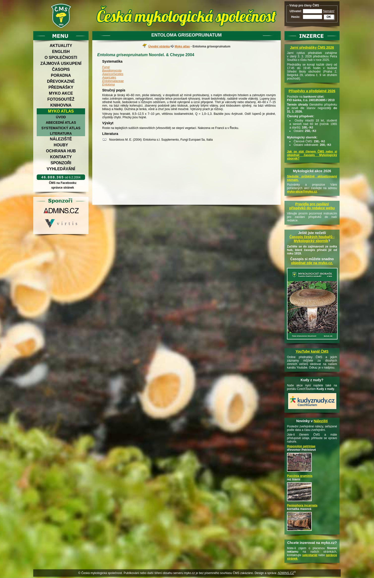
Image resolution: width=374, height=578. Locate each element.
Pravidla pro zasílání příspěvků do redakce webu (312, 206)
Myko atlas (61, 111)
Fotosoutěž (60, 99)
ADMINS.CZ (286, 573)
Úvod (61, 117)
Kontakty (61, 157)
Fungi (106, 67)
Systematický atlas (61, 128)
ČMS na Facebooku (62, 183)
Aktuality (61, 45)
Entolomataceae (113, 81)
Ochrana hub (61, 151)
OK (329, 17)
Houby (61, 145)
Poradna (61, 75)
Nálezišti (321, 421)
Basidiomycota (112, 70)
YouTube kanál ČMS (312, 351)
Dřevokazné (61, 81)
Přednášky (60, 87)
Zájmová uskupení (60, 63)
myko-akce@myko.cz (302, 191)
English (61, 51)
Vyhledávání (61, 169)
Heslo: (295, 17)
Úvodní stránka (159, 46)
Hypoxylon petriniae (301, 446)
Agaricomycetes (112, 74)
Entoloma (108, 84)
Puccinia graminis (299, 476)
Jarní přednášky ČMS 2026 (312, 47)
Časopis (61, 69)
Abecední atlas (61, 122)
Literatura (61, 133)
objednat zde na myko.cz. (312, 263)
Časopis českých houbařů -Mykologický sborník (312, 239)
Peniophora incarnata (302, 505)
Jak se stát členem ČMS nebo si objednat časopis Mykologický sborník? (312, 155)
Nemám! (328, 11)
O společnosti (61, 57)
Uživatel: (296, 11)
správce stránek (62, 187)
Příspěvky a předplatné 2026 (312, 91)
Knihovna (60, 105)
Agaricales (109, 77)
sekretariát (309, 555)
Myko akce (61, 93)
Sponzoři (61, 163)
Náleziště (61, 139)
